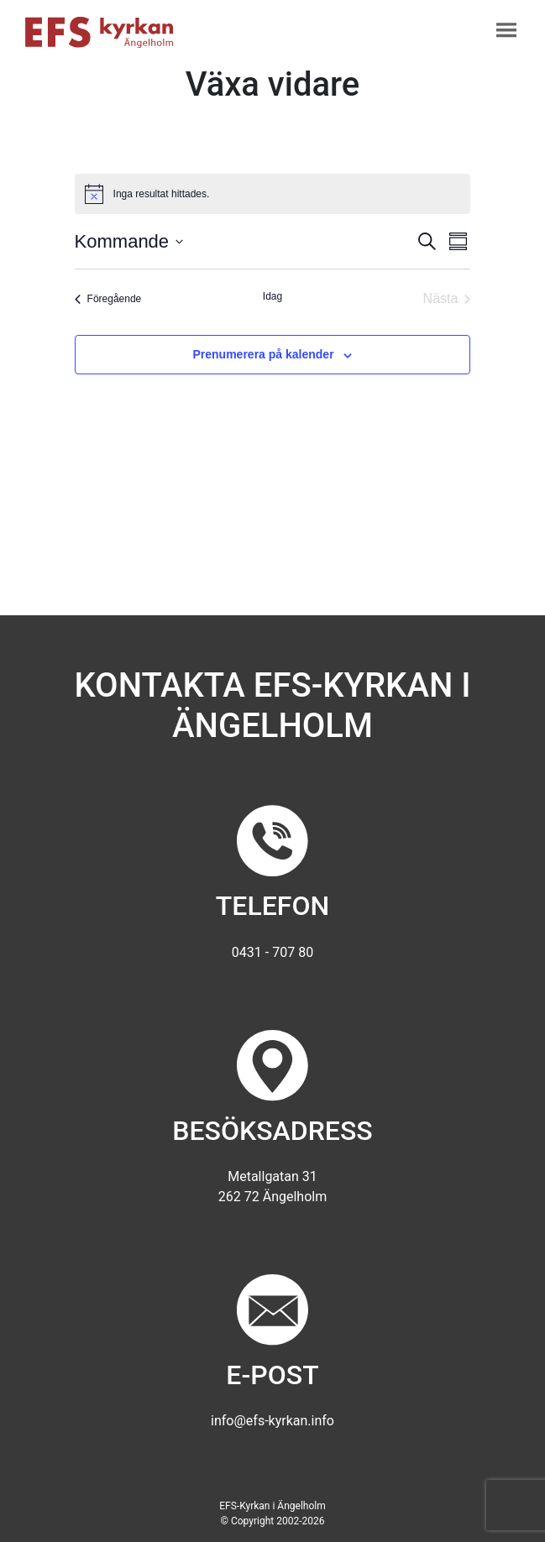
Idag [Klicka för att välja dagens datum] (272, 296)
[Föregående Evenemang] (108, 299)
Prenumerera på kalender (263, 354)
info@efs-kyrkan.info (272, 1421)
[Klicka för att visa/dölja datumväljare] (129, 241)
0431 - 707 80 (272, 952)
